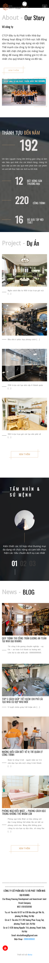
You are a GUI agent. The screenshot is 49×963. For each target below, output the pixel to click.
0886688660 (29, 939)
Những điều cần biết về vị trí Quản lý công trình (22, 753)
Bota (30, 954)
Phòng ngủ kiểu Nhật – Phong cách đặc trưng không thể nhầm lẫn (24, 812)
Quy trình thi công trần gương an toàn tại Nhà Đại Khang (24, 639)
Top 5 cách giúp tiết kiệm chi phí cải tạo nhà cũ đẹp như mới (22, 700)
